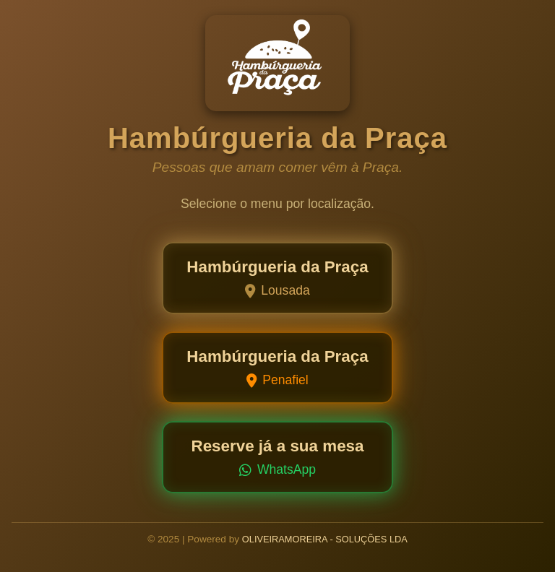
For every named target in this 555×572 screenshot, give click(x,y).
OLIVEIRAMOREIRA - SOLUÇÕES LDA (325, 539)
